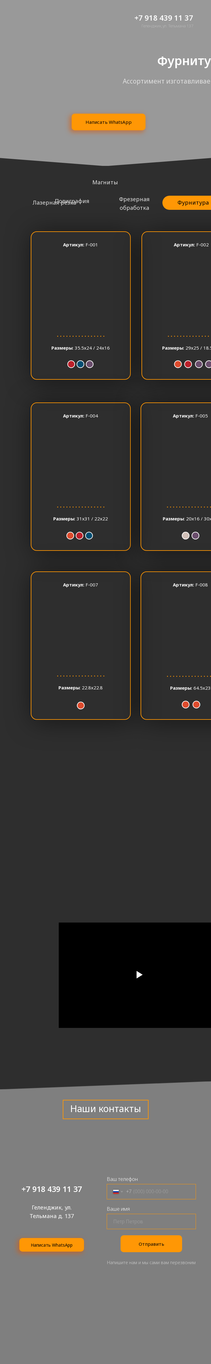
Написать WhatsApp (109, 122)
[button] (81, 305)
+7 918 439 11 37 (163, 18)
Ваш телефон (122, 1179)
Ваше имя (118, 1208)
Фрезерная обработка (134, 203)
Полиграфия (72, 201)
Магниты (105, 182)
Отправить (151, 1244)
